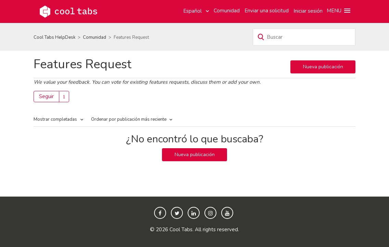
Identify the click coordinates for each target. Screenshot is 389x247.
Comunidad (227, 10)
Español (193, 11)
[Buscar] (304, 37)
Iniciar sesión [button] (308, 11)
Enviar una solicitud (266, 10)
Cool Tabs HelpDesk (54, 37)
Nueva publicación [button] (323, 66)
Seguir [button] (46, 96)
